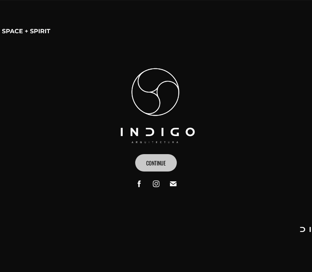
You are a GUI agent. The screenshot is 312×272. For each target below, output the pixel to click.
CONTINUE (156, 163)
